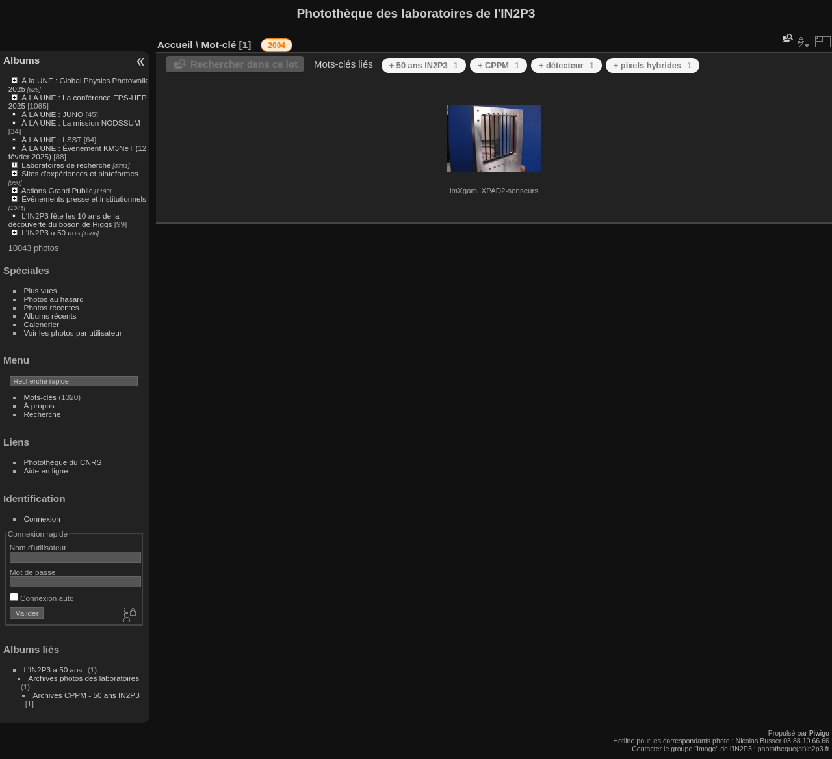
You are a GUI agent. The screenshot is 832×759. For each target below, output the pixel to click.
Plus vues (40, 290)
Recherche (42, 414)
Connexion (42, 518)
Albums (21, 60)
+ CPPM (498, 65)
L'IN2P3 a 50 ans (50, 232)
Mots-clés (40, 397)
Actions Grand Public (57, 190)
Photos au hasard (54, 299)
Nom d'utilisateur (38, 547)
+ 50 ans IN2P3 (423, 65)
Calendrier (41, 324)
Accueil (175, 44)
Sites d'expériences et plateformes (79, 173)
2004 (276, 45)
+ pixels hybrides (653, 65)
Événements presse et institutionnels (83, 198)
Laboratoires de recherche (65, 165)
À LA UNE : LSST (51, 139)
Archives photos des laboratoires (84, 678)
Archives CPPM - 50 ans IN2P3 (86, 695)
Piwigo (819, 733)
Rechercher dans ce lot (244, 64)
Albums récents (50, 316)
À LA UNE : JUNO (53, 114)
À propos (39, 405)
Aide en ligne (46, 470)
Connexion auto (42, 598)
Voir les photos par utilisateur (73, 332)
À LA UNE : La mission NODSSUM (80, 122)
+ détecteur (566, 65)
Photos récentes (51, 307)
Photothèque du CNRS (63, 462)
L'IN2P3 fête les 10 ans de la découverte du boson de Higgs (64, 219)
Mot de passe (33, 572)
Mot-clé (218, 44)
